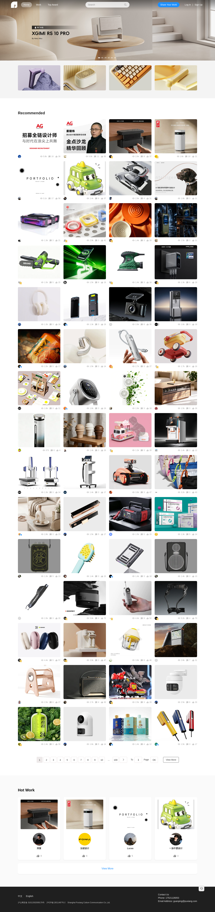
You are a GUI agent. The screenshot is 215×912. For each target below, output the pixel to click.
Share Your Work (168, 4)
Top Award (53, 4)
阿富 (39, 848)
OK (154, 760)
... (109, 760)
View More (171, 760)
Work (38, 4)
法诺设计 (84, 848)
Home (26, 4)
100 (115, 760)
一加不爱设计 (175, 848)
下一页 (123, 760)
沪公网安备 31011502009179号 (31, 902)
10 (102, 760)
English (29, 896)
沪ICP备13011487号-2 (56, 902)
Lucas (130, 848)
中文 (20, 896)
